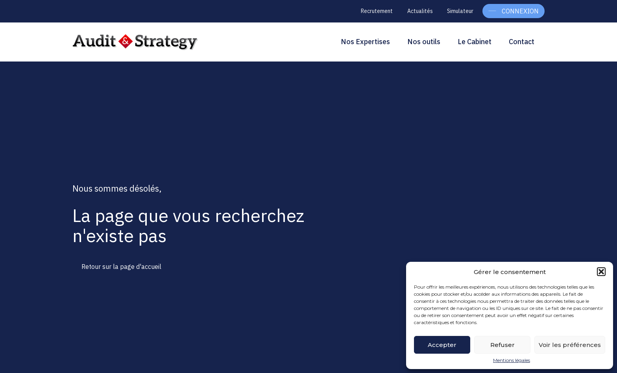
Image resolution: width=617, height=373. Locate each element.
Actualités (420, 11)
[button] (601, 272)
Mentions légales (511, 360)
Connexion (520, 11)
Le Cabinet (474, 41)
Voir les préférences (570, 345)
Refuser (502, 345)
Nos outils (423, 41)
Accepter (442, 345)
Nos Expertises (365, 41)
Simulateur (460, 11)
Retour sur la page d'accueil (121, 266)
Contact (521, 41)
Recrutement (377, 11)
